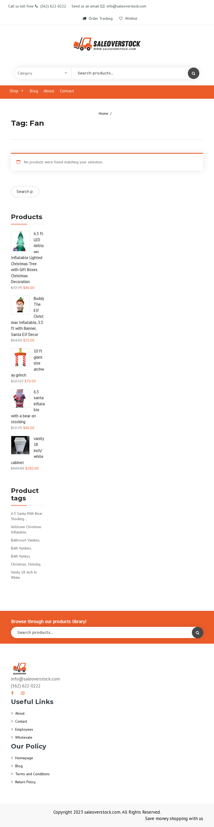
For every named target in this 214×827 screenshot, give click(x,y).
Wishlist (128, 18)
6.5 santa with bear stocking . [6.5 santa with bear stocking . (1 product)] (26, 516)
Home (103, 113)
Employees (24, 729)
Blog (34, 90)
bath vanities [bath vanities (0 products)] (21, 548)
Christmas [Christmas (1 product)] (18, 564)
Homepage (24, 757)
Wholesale (23, 737)
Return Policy (25, 781)
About (48, 90)
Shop (17, 90)
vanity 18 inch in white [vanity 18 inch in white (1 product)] (24, 575)
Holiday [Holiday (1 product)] (34, 564)
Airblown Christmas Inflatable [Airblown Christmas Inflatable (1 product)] (26, 529)
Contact (67, 90)
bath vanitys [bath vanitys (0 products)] (20, 556)
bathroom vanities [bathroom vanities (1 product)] (25, 540)
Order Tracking (98, 18)
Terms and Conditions (32, 773)
